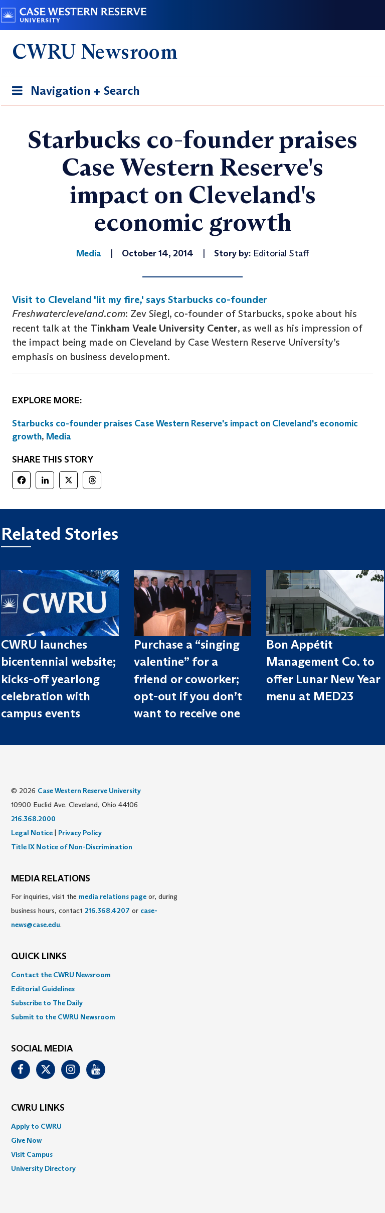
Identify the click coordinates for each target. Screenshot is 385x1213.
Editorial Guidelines (43, 988)
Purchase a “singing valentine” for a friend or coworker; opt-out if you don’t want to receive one (188, 678)
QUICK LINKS (39, 957)
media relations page (112, 896)
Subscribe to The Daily (47, 1002)
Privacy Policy (80, 832)
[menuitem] (192, 975)
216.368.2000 (33, 818)
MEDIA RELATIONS (50, 879)
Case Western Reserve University (89, 790)
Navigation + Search (73, 92)
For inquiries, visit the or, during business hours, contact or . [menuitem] (94, 910)
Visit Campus (32, 1154)
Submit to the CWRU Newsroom (63, 1016)
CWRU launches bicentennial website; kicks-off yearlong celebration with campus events (58, 678)
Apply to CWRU (36, 1126)
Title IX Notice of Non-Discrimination (71, 846)
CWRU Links (38, 1108)
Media (58, 436)
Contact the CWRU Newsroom (61, 974)
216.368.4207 (107, 910)
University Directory (43, 1168)
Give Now (26, 1140)
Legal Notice (32, 832)
